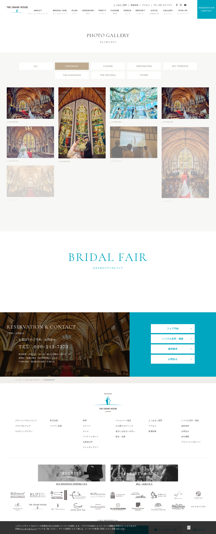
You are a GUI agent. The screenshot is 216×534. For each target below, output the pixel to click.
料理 (85, 420)
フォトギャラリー (90, 447)
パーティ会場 (56, 426)
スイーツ (87, 426)
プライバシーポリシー (191, 442)
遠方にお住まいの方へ (125, 431)
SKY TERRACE (180, 66)
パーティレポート (90, 436)
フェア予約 (173, 328)
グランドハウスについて (26, 420)
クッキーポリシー (28, 529)
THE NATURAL (108, 75)
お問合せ (173, 359)
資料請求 (173, 349)
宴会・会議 (120, 436)
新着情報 (134, 5)
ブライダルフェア (23, 426)
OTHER (144, 75)
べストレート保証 (123, 420)
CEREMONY (72, 66)
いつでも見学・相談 (172, 338)
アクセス (146, 5)
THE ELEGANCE (72, 75)
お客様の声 (88, 442)
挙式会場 (54, 420)
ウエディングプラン (24, 431)
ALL (36, 66)
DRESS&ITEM (144, 66)
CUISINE (108, 66)
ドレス (86, 431)
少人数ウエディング (124, 426)
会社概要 (185, 436)
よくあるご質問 (120, 5)
